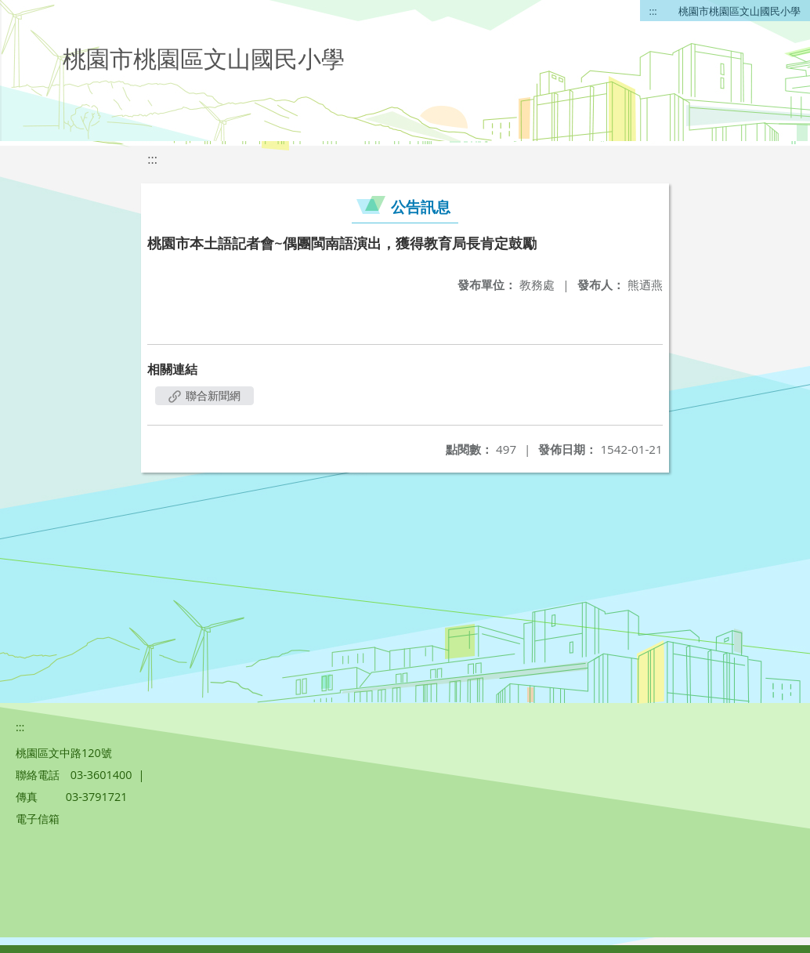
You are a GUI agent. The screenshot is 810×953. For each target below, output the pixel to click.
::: (653, 11)
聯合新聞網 (204, 395)
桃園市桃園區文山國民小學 (739, 11)
